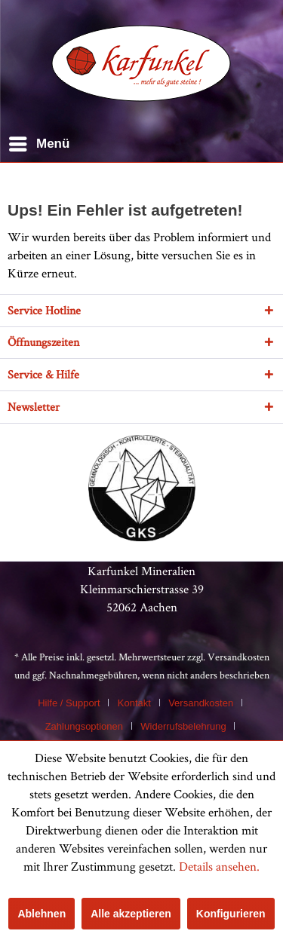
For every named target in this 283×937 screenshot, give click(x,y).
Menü (39, 141)
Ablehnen (41, 914)
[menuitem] (38, 144)
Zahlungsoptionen (84, 726)
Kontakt (134, 703)
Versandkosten (238, 656)
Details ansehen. (219, 866)
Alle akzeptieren (131, 914)
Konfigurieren (231, 914)
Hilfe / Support (69, 703)
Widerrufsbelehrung (183, 726)
